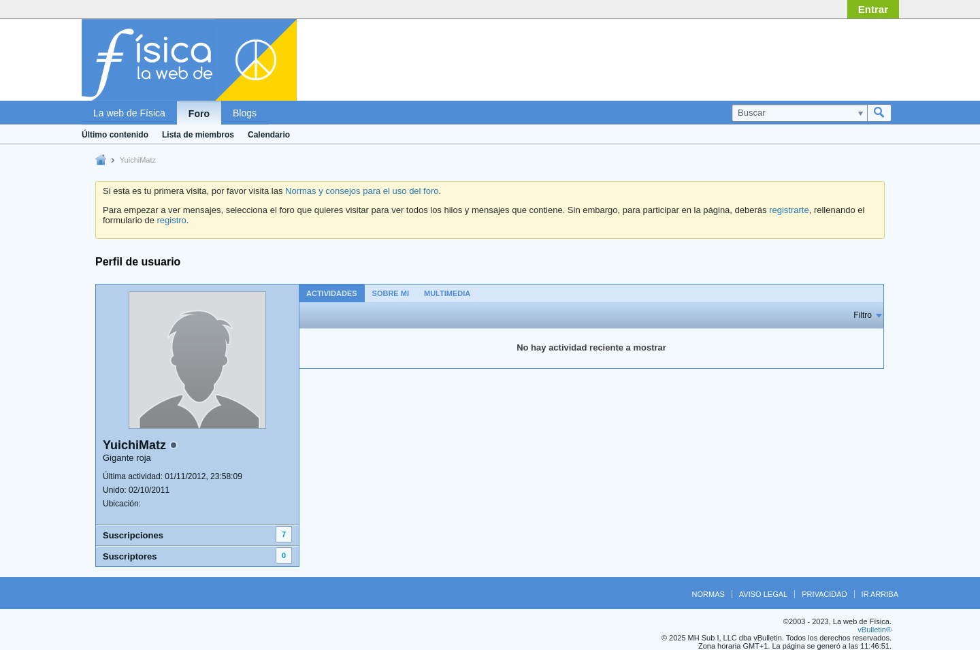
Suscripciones (133, 535)
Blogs (245, 113)
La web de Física (129, 113)
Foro (199, 113)
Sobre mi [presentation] (390, 293)
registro (171, 220)
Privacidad (824, 594)
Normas (708, 594)
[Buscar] (799, 113)
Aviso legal (763, 594)
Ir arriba (880, 594)
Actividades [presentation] (331, 293)
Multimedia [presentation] (447, 293)
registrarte (789, 210)
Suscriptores (130, 556)
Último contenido (115, 135)
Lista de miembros (198, 135)
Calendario (269, 135)
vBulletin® (875, 629)
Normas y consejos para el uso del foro (361, 191)
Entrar (873, 9)
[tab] (332, 293)
